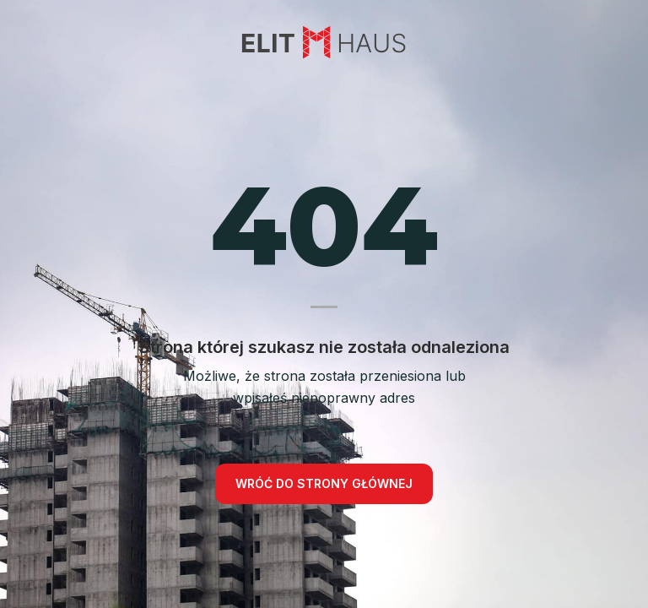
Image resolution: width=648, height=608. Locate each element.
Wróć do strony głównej (324, 483)
